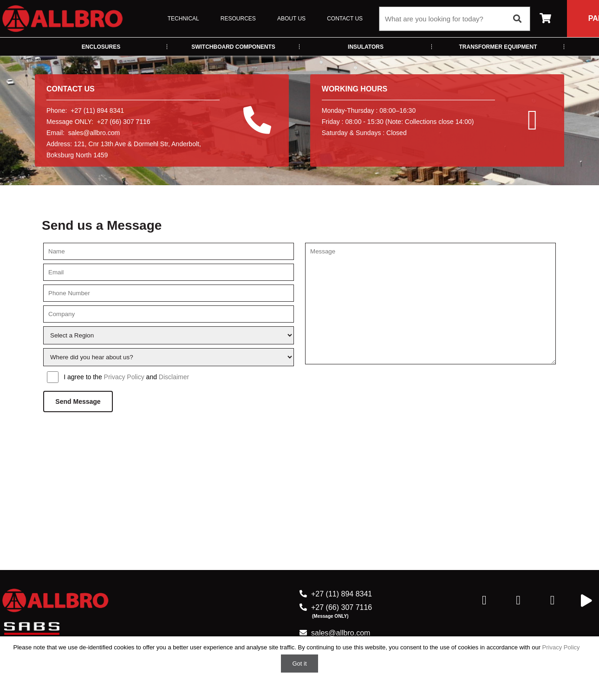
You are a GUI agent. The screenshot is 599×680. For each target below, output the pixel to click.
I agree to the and (126, 377)
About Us (291, 18)
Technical (183, 18)
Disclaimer (174, 377)
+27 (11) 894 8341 (341, 594)
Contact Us (345, 18)
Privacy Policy (124, 377)
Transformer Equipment (498, 47)
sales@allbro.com (94, 132)
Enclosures (101, 47)
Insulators (366, 47)
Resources (238, 18)
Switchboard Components (233, 47)
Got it (299, 663)
